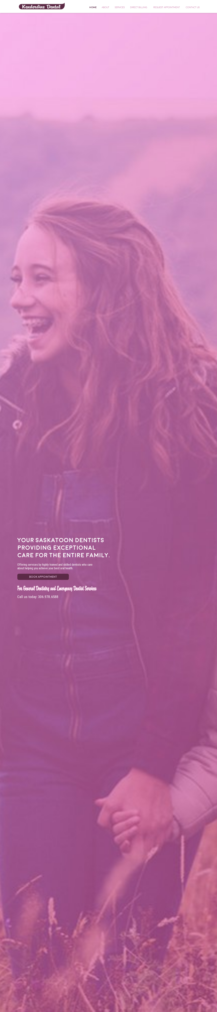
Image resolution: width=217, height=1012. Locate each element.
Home (41, 6)
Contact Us (193, 7)
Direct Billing (138, 7)
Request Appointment (166, 7)
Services (120, 7)
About (105, 7)
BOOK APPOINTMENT (43, 576)
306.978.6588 (48, 597)
